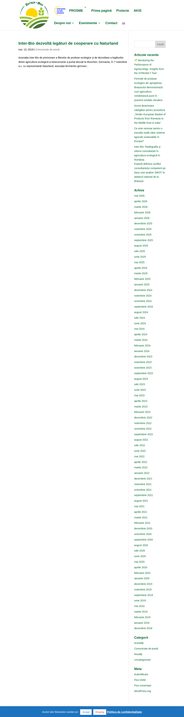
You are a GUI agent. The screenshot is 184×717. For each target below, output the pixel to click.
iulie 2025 (139, 251)
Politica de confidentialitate (124, 711)
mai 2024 (139, 328)
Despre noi (62, 23)
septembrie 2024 (143, 306)
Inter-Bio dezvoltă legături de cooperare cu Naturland (68, 43)
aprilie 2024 (140, 334)
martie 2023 (141, 406)
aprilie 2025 (140, 267)
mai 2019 (139, 606)
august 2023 (141, 378)
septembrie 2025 (143, 240)
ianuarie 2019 (142, 622)
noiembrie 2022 (143, 423)
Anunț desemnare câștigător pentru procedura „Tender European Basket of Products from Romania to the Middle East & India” (149, 114)
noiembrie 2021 (143, 484)
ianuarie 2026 (142, 218)
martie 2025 (141, 273)
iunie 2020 (140, 556)
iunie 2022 (140, 450)
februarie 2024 (142, 345)
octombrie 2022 (143, 428)
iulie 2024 (139, 317)
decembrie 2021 (143, 478)
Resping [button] (99, 712)
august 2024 (141, 312)
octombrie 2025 (143, 234)
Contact (111, 23)
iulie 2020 (139, 550)
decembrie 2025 (143, 223)
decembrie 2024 (143, 290)
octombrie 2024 (143, 301)
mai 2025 (139, 262)
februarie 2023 (142, 412)
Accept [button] (85, 712)
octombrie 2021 (143, 489)
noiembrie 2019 (143, 589)
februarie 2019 (142, 617)
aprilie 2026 (140, 201)
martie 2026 (141, 206)
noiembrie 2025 (143, 229)
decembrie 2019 (143, 583)
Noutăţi (138, 654)
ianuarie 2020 (142, 578)
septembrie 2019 (143, 595)
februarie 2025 (142, 278)
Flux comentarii (142, 685)
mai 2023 (139, 395)
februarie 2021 (142, 522)
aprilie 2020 (140, 567)
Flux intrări (140, 679)
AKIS (137, 10)
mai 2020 (139, 561)
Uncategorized (142, 659)
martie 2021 (141, 517)
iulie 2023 (139, 384)
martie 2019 (141, 611)
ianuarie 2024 (142, 351)
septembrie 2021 (143, 495)
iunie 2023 (140, 389)
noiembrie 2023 (143, 362)
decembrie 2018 (143, 628)
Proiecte (122, 10)
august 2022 (141, 439)
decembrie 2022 (143, 417)
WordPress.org (142, 691)
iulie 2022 (139, 445)
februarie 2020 (142, 573)
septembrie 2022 (143, 434)
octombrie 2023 (143, 367)
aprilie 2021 (140, 511)
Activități (139, 643)
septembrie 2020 (143, 539)
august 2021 (141, 500)
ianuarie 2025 (142, 284)
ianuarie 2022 (142, 473)
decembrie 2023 (143, 356)
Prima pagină (101, 10)
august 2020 (141, 545)
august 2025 (141, 245)
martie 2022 (141, 467)
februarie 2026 (142, 212)
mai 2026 (139, 195)
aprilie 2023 (140, 401)
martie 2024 (141, 340)
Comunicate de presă (47, 49)
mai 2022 (139, 456)
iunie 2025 (140, 256)
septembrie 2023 (143, 373)
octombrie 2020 (143, 534)
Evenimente (88, 23)
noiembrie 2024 (143, 295)
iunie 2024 (140, 323)
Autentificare (141, 674)
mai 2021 (139, 506)
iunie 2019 (140, 600)
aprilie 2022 (140, 462)
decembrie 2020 (143, 528)
